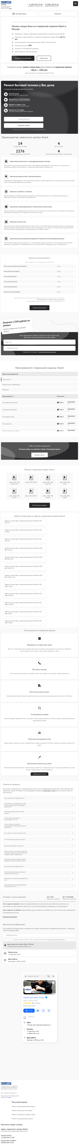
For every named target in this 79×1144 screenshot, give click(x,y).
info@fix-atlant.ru (7, 1079)
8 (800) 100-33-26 (7, 1074)
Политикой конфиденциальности (56, 871)
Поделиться (3, 1116)
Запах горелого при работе (11, 431)
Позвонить (58, 14)
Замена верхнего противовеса (11, 271)
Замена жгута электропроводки (12, 292)
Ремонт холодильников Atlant (22, 1050)
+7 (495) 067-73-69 (35, 4)
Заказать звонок (39, 455)
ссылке (9, 1029)
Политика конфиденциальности (39, 1131)
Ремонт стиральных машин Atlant (23, 1046)
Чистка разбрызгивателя (10, 276)
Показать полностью (10, 849)
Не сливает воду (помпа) (10, 403)
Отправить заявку (24, 126)
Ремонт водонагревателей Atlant (23, 1038)
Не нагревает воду (8, 417)
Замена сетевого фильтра (10, 287)
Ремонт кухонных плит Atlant (22, 1042)
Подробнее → (71, 403)
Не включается (7, 424)
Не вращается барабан (9, 410)
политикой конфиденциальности (47, 352)
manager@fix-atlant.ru (9, 1084)
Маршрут (29, 942)
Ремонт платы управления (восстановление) (15, 266)
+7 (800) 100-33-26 (52, 4)
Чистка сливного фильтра (10, 282)
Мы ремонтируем (19, 14)
